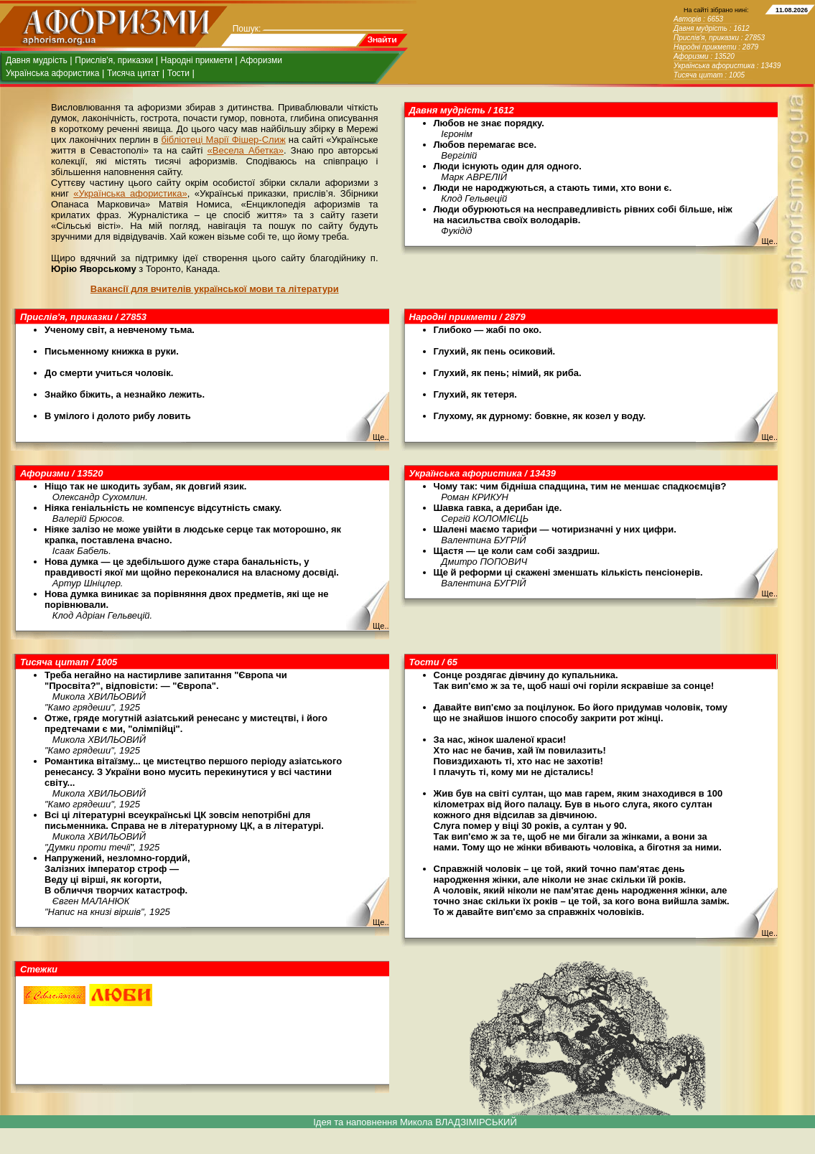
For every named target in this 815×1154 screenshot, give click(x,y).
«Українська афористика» (130, 193)
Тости (178, 73)
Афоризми (261, 60)
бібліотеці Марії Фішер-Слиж (223, 139)
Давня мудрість (36, 60)
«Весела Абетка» (246, 150)
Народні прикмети (197, 60)
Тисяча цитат (133, 73)
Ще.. (769, 241)
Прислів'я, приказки (114, 60)
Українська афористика (52, 73)
